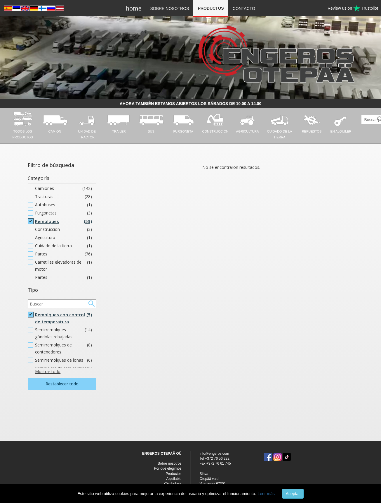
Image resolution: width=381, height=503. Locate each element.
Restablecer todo (62, 384)
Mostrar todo (47, 371)
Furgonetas (63, 213)
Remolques (63, 221)
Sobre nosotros (169, 8)
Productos (211, 8)
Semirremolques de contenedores (63, 348)
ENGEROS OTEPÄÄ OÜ (162, 454)
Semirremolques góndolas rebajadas (63, 333)
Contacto (244, 8)
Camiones (63, 188)
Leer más (266, 493)
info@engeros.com (214, 454)
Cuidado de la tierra (63, 245)
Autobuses (63, 204)
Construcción (63, 229)
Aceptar (293, 493)
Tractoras (63, 196)
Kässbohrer (172, 484)
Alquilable (173, 479)
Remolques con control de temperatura (63, 318)
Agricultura (63, 237)
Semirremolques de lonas (63, 360)
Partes (63, 253)
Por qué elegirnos (167, 468)
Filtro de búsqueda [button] (51, 165)
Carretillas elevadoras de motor (63, 266)
